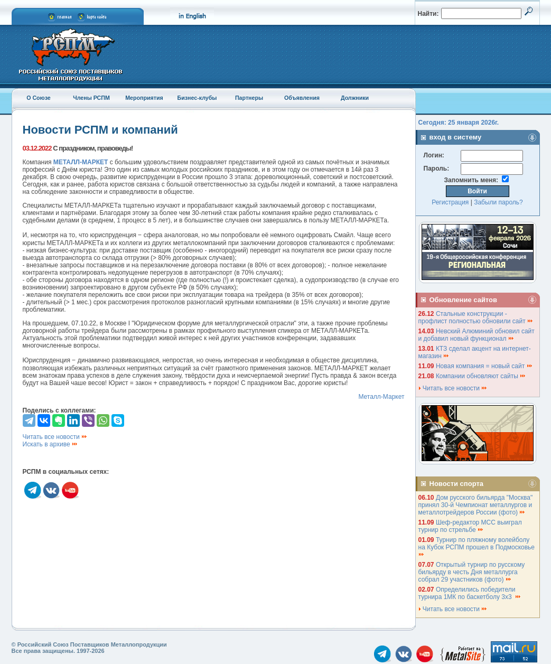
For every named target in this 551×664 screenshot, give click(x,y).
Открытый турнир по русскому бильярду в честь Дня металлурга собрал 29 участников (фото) (471, 572)
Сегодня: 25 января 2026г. (458, 122)
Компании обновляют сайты (481, 376)
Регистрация (450, 202)
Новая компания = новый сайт (484, 366)
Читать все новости (55, 437)
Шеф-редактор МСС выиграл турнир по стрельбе (470, 526)
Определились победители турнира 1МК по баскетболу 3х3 (470, 593)
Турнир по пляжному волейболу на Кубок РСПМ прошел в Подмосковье (477, 546)
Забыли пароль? (498, 202)
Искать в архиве (51, 444)
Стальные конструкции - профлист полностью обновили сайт (476, 317)
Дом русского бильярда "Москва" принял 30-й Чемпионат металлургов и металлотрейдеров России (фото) (475, 505)
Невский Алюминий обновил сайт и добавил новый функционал (476, 335)
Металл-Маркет (381, 396)
